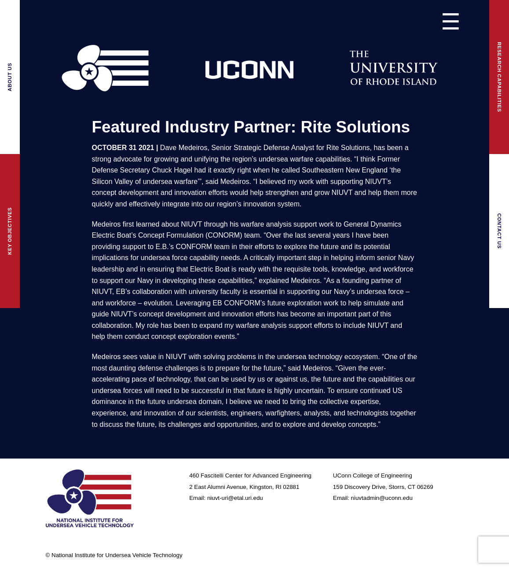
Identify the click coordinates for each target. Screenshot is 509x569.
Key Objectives (9, 231)
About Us (9, 77)
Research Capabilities (499, 77)
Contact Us (499, 231)
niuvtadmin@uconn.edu (382, 498)
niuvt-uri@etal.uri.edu (235, 498)
